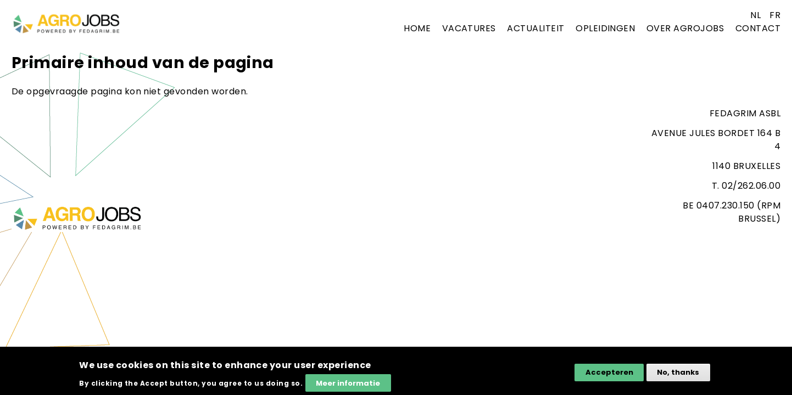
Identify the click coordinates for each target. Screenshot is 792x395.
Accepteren (609, 376)
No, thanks (678, 376)
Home (417, 28)
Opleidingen (605, 28)
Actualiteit (535, 28)
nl (755, 15)
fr (774, 15)
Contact (757, 28)
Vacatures (469, 28)
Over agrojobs (685, 28)
